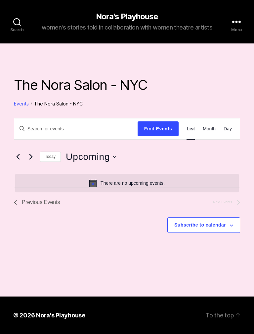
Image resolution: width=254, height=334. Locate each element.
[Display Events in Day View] (228, 128)
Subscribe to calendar (200, 225)
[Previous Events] (18, 157)
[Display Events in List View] (191, 128)
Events (21, 103)
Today (50, 156)
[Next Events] (31, 157)
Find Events (158, 128)
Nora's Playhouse (127, 17)
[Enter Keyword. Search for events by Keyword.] (76, 128)
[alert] (127, 183)
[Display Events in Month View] (209, 128)
